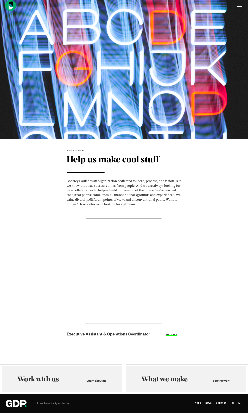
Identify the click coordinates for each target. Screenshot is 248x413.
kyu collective (62, 403)
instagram (232, 403)
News (208, 403)
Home (69, 150)
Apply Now (171, 334)
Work (198, 403)
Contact (221, 403)
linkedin (239, 403)
